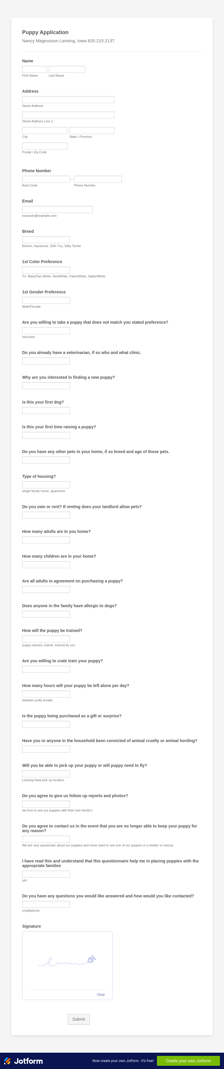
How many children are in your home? (59, 556)
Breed (28, 231)
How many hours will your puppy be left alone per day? (75, 685)
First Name (30, 75)
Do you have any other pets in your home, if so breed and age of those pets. (95, 451)
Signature (31, 926)
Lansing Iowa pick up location (43, 780)
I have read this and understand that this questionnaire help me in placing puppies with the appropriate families (110, 863)
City (25, 136)
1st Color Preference (42, 261)
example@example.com (39, 215)
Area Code (30, 185)
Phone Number (36, 170)
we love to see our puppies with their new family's (57, 810)
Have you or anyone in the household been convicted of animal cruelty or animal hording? (109, 740)
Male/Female (31, 306)
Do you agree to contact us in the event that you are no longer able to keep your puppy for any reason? (109, 828)
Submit (78, 1019)
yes (24, 880)
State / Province (80, 136)
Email (27, 201)
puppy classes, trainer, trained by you (48, 645)
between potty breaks (37, 700)
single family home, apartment (43, 491)
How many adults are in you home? (56, 531)
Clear (101, 995)
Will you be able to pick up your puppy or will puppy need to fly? (84, 765)
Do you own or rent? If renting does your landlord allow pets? (82, 506)
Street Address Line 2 (37, 121)
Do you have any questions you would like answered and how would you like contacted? (108, 896)
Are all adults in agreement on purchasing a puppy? (72, 581)
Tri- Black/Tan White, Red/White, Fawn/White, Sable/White (63, 276)
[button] (67, 960)
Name (27, 61)
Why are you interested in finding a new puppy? (68, 377)
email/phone (31, 910)
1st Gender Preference (44, 292)
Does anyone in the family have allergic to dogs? (69, 605)
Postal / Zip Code (34, 152)
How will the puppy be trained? (52, 630)
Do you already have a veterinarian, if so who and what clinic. (81, 352)
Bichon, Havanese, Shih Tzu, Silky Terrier (51, 246)
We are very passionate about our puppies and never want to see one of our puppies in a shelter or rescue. (98, 845)
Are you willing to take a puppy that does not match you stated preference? (95, 322)
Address (30, 91)
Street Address (32, 106)
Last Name (56, 75)
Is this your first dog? (43, 402)
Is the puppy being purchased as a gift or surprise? (72, 716)
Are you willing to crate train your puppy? (62, 660)
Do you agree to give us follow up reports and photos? (75, 795)
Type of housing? (39, 476)
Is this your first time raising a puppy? (59, 427)
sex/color (28, 337)
